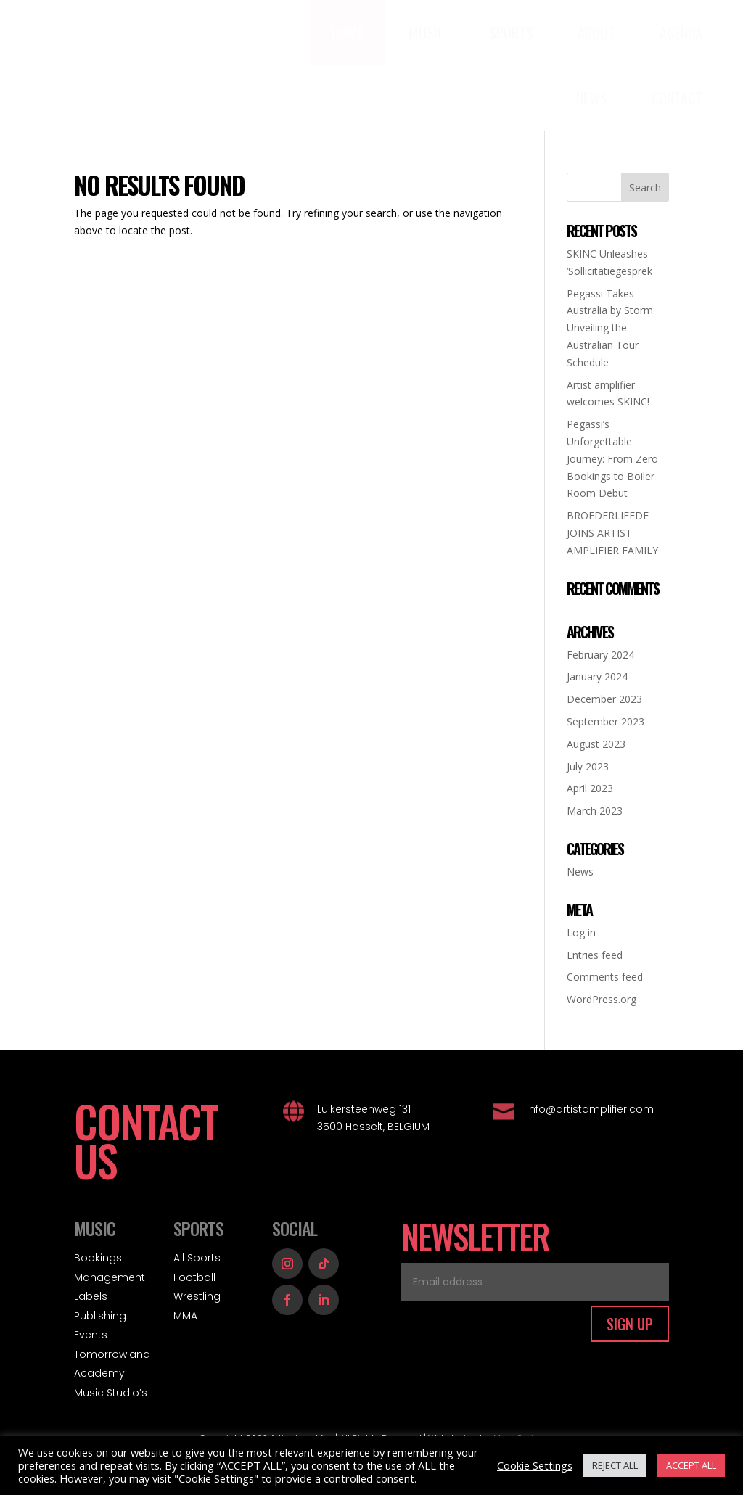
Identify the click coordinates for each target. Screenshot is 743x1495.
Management (109, 1277)
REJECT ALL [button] (615, 1465)
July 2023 (588, 766)
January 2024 (597, 676)
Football (194, 1277)
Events (90, 1334)
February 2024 (600, 655)
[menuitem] (348, 32)
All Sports (197, 1258)
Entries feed (595, 955)
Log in (581, 932)
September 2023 (605, 721)
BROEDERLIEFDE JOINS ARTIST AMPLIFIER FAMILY (612, 532)
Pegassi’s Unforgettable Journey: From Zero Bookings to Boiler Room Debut (612, 458)
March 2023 (595, 810)
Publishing (100, 1316)
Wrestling (197, 1296)
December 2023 (604, 699)
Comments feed (605, 977)
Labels (90, 1296)
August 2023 (596, 744)
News (580, 871)
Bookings (98, 1258)
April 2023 (590, 788)
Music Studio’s (110, 1392)
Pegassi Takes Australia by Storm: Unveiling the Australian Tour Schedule (611, 328)
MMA (185, 1316)
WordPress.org (601, 999)
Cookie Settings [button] (534, 1465)
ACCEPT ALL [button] (691, 1465)
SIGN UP (630, 1324)
